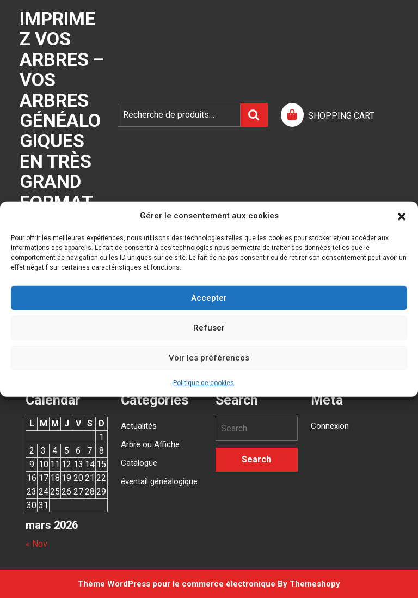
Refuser (209, 328)
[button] (401, 215)
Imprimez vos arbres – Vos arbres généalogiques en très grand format (62, 110)
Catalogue (139, 463)
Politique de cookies (203, 382)
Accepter (209, 298)
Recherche (254, 115)
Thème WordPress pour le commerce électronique (176, 584)
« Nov (36, 544)
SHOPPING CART (341, 116)
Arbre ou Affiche (150, 444)
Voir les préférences (209, 358)
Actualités (139, 426)
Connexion (330, 426)
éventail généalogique (159, 481)
